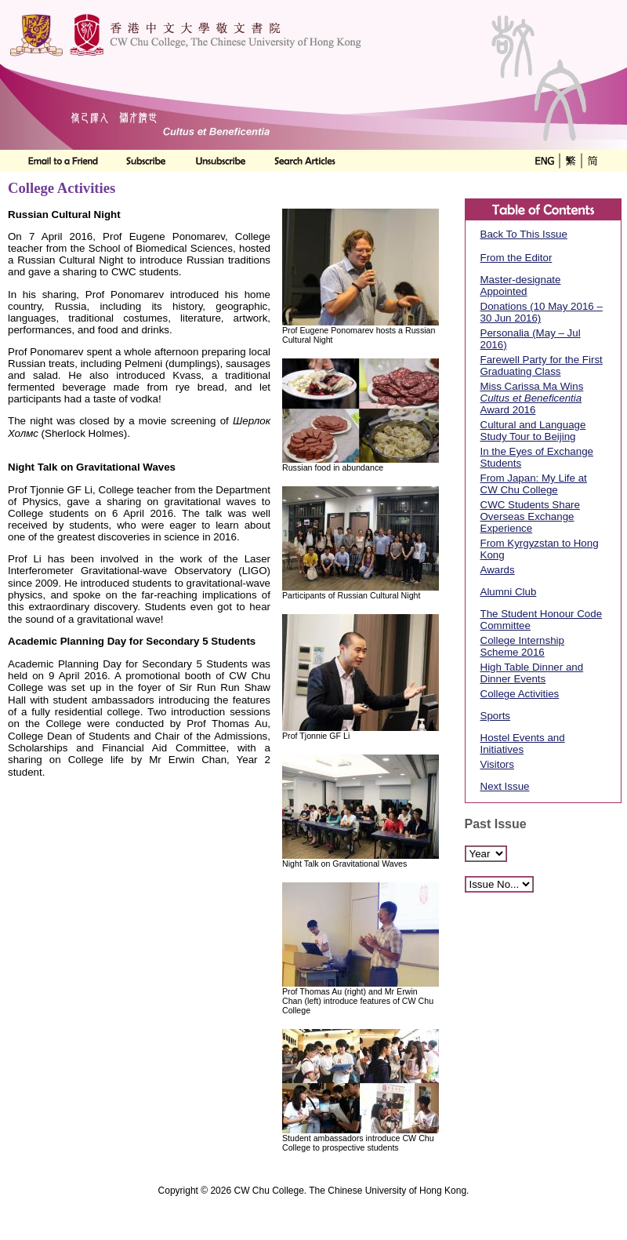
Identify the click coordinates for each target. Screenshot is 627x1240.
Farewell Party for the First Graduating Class (541, 365)
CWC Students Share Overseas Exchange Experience (530, 516)
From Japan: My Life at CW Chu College (533, 484)
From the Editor (516, 258)
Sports (495, 716)
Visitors (497, 764)
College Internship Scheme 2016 (522, 646)
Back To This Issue (523, 234)
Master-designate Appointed (520, 285)
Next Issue (505, 786)
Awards (497, 570)
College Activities (520, 694)
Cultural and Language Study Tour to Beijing (533, 430)
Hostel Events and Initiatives (522, 743)
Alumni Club (508, 592)
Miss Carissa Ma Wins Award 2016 (532, 398)
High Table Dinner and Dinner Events (532, 673)
